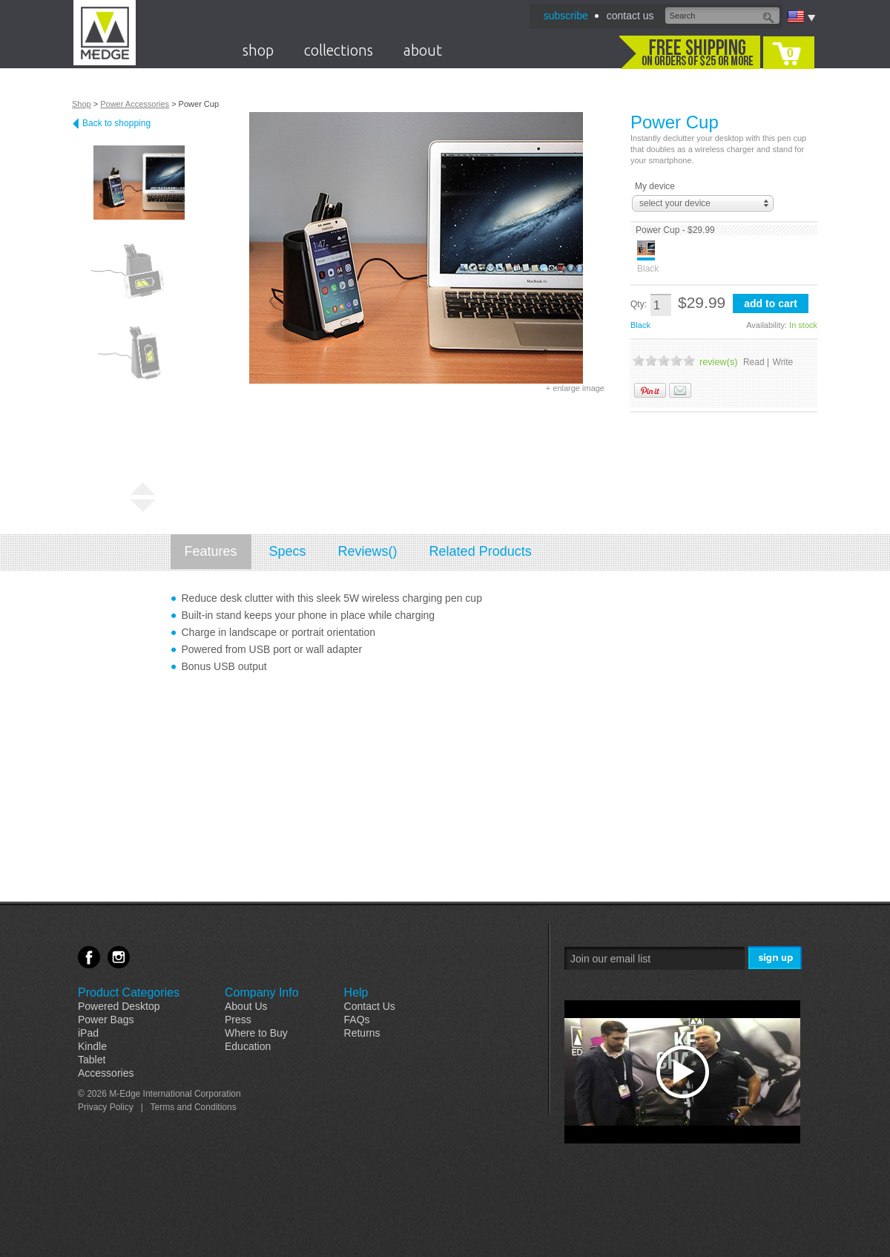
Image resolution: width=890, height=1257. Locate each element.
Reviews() (368, 551)
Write (783, 362)
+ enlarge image (575, 388)
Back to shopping (116, 123)
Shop (81, 103)
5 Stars (689, 360)
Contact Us (369, 1006)
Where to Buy (256, 1033)
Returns (362, 1033)
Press (238, 1019)
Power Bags (106, 1019)
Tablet (91, 1060)
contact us (630, 16)
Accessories (106, 1073)
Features (211, 551)
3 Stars (664, 360)
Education (248, 1046)
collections (338, 50)
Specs (287, 551)
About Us (246, 1006)
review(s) (718, 362)
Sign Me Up (776, 958)
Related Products (480, 551)
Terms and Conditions (194, 1107)
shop (258, 50)
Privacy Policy (106, 1107)
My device (655, 186)
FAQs (357, 1019)
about (422, 50)
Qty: (638, 304)
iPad (88, 1033)
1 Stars (639, 360)
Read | (756, 362)
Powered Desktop (119, 1006)
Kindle (92, 1046)
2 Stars (651, 360)
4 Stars (676, 360)
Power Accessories (134, 103)
